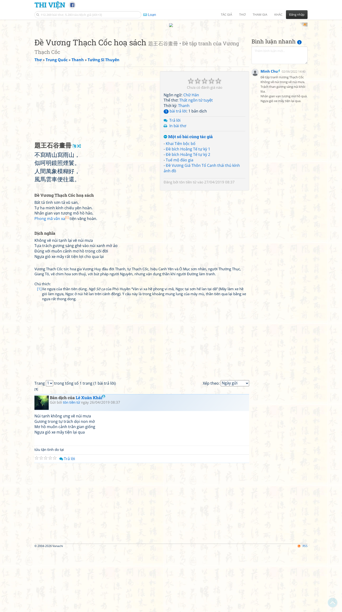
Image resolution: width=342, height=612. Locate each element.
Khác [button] (278, 14)
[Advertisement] (171, 56)
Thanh (184, 167)
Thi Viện (49, 4)
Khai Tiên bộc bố (180, 205)
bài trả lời (175, 173)
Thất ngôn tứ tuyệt (196, 162)
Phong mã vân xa (51, 280)
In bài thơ (177, 187)
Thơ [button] (242, 14)
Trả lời (174, 182)
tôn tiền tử (187, 244)
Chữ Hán (191, 156)
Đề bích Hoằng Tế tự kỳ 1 (188, 211)
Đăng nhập (296, 14)
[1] (39, 351)
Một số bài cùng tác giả (188, 198)
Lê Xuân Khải (90, 459)
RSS (303, 608)
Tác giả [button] (226, 14)
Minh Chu (269, 182)
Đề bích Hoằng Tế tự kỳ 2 (188, 216)
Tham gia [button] (260, 14)
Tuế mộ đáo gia (179, 221)
